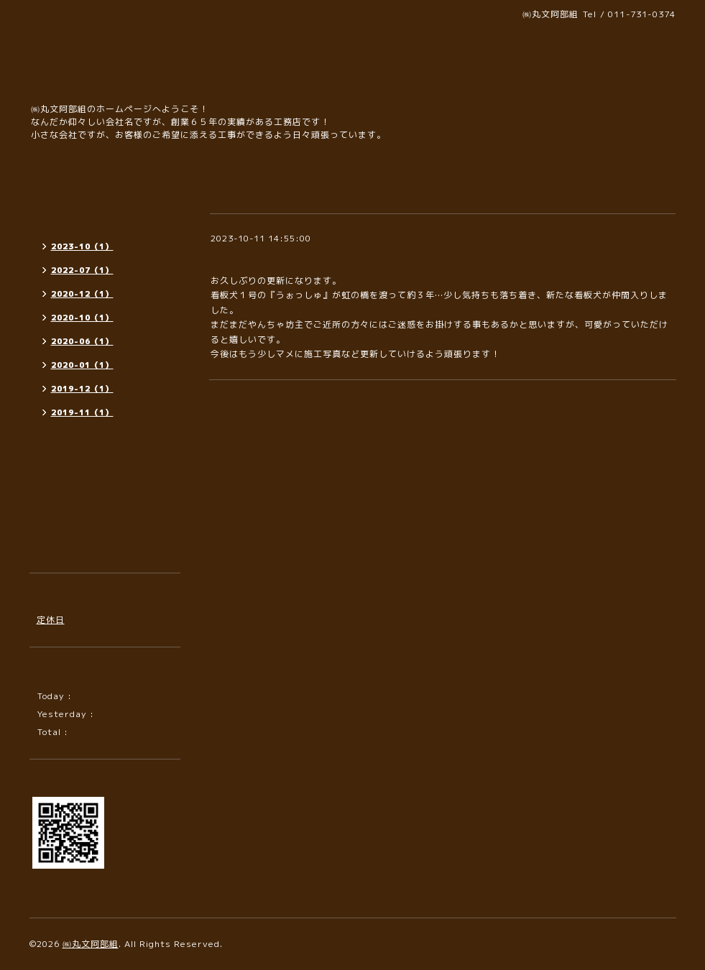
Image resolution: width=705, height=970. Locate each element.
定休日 (51, 620)
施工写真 (55, 446)
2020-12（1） (82, 294)
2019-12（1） (82, 388)
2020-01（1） (82, 365)
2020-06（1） (82, 341)
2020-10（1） (82, 317)
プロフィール (65, 524)
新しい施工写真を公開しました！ (291, 255)
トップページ (65, 191)
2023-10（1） (82, 246)
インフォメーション (79, 217)
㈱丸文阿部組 (91, 944)
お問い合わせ (65, 498)
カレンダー (60, 472)
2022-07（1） (82, 270)
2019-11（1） (82, 412)
